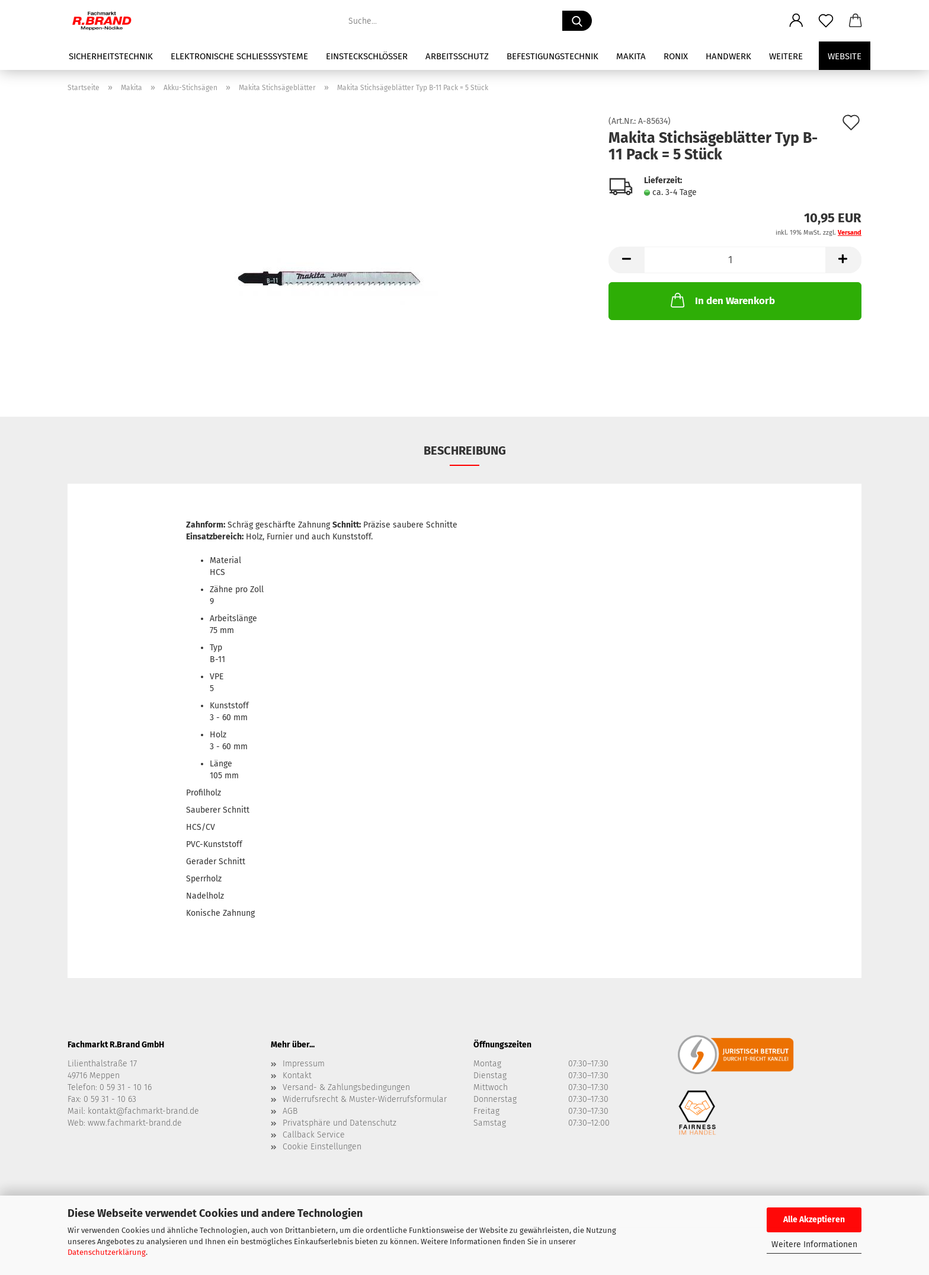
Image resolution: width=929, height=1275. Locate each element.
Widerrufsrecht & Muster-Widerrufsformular (365, 1099)
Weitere (786, 56)
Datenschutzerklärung (107, 1252)
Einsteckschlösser (367, 56)
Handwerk (728, 56)
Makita (631, 56)
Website (844, 56)
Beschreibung (465, 450)
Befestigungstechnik (552, 56)
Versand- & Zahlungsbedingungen (346, 1087)
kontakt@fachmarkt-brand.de (143, 1111)
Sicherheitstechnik (111, 56)
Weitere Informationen (814, 1244)
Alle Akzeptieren (814, 1220)
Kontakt (297, 1076)
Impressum (304, 1064)
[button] (796, 20)
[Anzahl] (735, 260)
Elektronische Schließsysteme (239, 56)
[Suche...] (577, 21)
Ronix (676, 56)
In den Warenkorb (721, 299)
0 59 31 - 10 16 (126, 1087)
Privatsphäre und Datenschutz (339, 1123)
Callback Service (314, 1135)
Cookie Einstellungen (322, 1147)
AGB (290, 1111)
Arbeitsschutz (457, 56)
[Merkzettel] (826, 20)
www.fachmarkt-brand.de (135, 1123)
